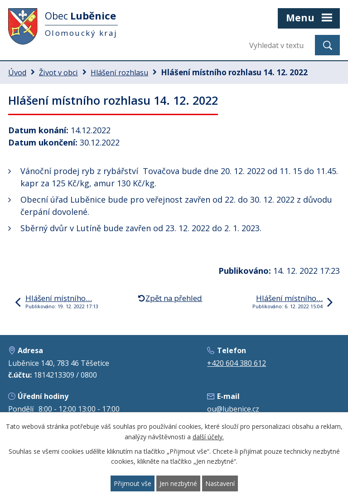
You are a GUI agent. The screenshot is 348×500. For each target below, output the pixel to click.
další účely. (208, 436)
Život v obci (58, 73)
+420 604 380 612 (236, 363)
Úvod (17, 73)
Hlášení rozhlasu (119, 73)
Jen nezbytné (178, 483)
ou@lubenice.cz (233, 409)
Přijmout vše (132, 483)
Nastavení (220, 483)
